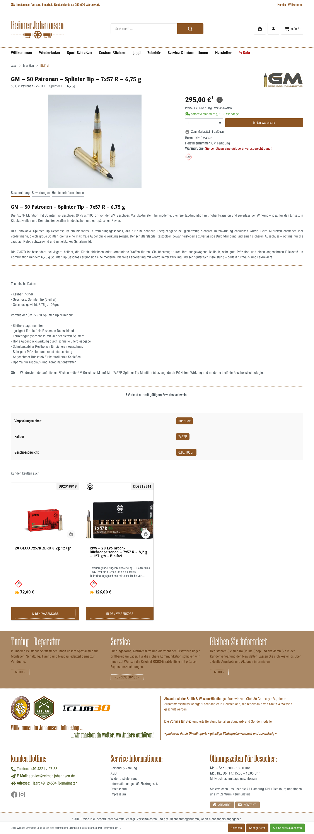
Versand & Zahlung (124, 768)
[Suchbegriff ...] (157, 29)
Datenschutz (119, 789)
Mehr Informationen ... (109, 827)
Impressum (118, 794)
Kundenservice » (127, 677)
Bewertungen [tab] (41, 192)
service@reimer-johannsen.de (52, 775)
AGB (114, 773)
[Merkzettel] (260, 29)
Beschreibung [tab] (20, 192)
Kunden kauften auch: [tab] (25, 473)
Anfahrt (221, 805)
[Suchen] (190, 28)
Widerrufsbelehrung (124, 778)
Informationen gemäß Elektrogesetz (134, 783)
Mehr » (20, 672)
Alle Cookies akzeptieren (287, 828)
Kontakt (247, 805)
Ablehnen (236, 828)
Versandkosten (147, 819)
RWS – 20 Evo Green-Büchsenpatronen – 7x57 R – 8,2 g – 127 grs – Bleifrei (118, 552)
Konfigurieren (257, 828)
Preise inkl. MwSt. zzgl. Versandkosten (208, 108)
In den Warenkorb (264, 123)
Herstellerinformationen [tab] (68, 192)
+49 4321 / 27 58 (43, 768)
